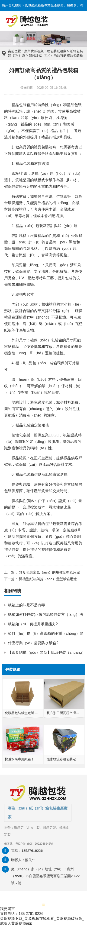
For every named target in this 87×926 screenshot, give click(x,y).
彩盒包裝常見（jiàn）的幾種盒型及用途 (49, 572)
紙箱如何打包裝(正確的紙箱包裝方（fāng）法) (46, 614)
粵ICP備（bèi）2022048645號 (34, 843)
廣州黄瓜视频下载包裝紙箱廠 (45, 51)
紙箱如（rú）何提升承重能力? (33, 624)
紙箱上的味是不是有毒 (26, 605)
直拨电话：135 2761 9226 (21, 914)
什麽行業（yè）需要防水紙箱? (33, 643)
